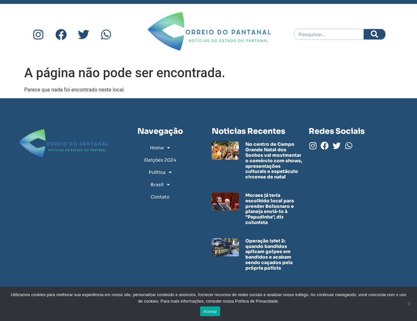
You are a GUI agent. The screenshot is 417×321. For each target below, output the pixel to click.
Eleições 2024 (160, 160)
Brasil (160, 184)
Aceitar (210, 311)
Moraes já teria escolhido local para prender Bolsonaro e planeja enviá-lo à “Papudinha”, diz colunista (269, 208)
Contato (160, 197)
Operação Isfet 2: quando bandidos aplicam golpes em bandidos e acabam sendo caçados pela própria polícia (269, 254)
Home (160, 147)
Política (160, 172)
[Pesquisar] (374, 34)
